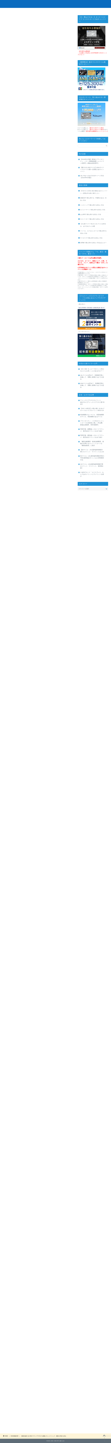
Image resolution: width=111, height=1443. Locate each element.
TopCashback (18, 858)
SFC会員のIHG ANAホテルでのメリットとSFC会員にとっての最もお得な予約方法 (37, 886)
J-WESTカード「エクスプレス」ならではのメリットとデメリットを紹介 (92, 474)
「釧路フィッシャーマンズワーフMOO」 (30, 742)
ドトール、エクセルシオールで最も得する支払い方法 (93, 232)
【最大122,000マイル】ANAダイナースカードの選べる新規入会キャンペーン (92, 169)
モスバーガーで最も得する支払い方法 (92, 219)
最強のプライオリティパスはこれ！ (55, 11)
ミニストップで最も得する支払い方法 (92, 205)
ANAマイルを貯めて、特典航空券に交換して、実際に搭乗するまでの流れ (33, 235)
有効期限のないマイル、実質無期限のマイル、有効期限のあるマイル (92, 415)
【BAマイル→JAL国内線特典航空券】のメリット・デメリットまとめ (92, 450)
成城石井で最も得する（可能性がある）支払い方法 (93, 199)
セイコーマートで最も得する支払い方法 (92, 209)
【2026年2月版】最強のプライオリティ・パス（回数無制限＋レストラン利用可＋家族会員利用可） (92, 161)
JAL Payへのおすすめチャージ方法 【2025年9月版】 (92, 176)
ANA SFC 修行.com (55, 4)
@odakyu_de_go (56, 98)
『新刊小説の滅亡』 (19, 482)
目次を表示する (40, 171)
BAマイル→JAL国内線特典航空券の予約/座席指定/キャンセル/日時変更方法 (92, 458)
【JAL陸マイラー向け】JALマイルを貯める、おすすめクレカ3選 (93, 225)
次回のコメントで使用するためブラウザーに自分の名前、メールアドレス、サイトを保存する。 (37, 1412)
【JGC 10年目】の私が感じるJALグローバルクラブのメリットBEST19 (92, 409)
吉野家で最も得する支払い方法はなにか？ (93, 242)
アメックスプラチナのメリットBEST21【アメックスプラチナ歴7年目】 (92, 402)
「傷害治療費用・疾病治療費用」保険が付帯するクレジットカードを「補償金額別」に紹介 (92, 443)
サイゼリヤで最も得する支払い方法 (91, 238)
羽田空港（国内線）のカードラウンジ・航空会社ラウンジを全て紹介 (92, 436)
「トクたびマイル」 (17, 205)
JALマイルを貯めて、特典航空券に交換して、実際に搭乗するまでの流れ (92, 377)
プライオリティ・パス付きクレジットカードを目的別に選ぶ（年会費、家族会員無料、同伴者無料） (92, 423)
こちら (29, 728)
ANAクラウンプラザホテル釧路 (35, 251)
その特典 (35, 256)
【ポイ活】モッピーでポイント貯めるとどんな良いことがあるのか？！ (92, 370)
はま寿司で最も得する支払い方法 (90, 214)
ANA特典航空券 (10, 27)
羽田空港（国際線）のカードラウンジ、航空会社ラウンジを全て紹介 (92, 430)
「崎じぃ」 (23, 272)
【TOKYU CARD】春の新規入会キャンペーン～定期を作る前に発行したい (93, 192)
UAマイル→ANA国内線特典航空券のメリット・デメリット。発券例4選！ (91, 466)
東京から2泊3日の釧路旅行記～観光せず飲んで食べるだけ (37, 143)
